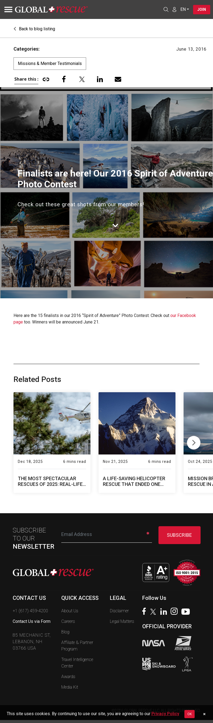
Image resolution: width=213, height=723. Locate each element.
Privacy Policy (165, 713)
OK (189, 714)
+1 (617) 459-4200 (30, 610)
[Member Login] (174, 9)
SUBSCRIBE (179, 535)
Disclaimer (119, 610)
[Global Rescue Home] (51, 9)
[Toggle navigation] (6, 9)
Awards (68, 676)
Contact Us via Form (31, 621)
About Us (69, 610)
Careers (68, 621)
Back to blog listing (34, 28)
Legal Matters (122, 621)
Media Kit (69, 687)
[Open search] (166, 9)
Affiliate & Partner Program (77, 646)
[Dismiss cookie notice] (204, 714)
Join (201, 9)
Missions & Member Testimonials (50, 63)
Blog (65, 631)
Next (194, 441)
